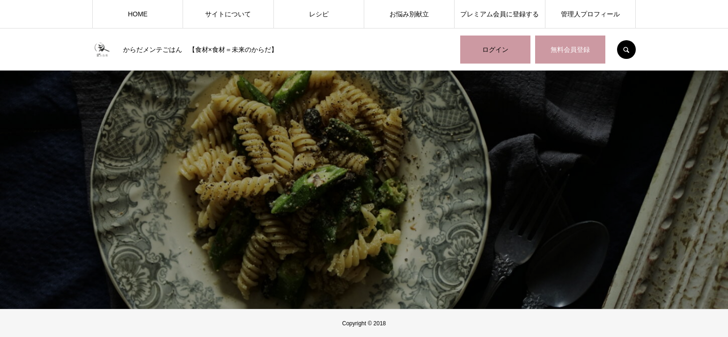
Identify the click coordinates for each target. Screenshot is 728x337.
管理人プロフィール (590, 14)
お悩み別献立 (409, 14)
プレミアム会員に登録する (499, 14)
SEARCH (626, 49)
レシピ (319, 14)
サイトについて (228, 14)
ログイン (495, 49)
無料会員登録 (570, 49)
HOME (137, 14)
